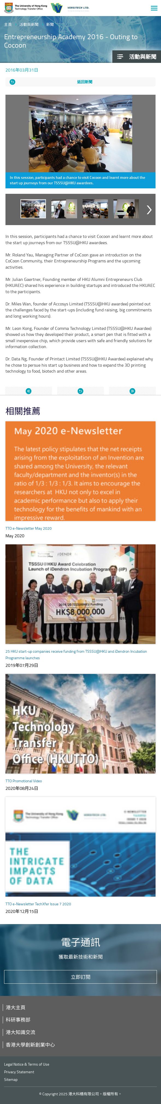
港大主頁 (15, 1007)
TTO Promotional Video (23, 780)
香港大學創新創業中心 (30, 1044)
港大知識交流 (20, 1032)
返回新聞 (84, 81)
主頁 (8, 24)
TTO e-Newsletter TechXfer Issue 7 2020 (38, 903)
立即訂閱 (80, 977)
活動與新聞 (29, 24)
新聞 (50, 24)
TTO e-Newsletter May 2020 (28, 528)
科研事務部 (18, 1019)
